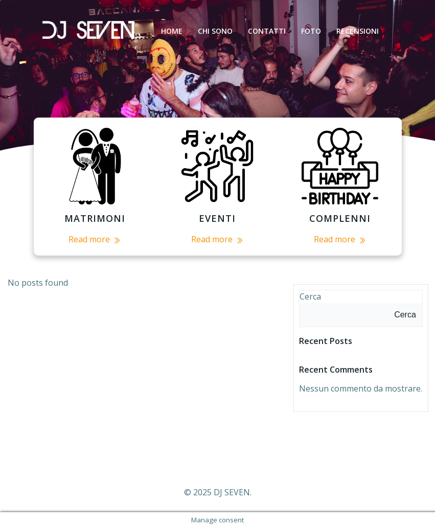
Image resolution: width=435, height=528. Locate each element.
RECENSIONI (357, 31)
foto (311, 31)
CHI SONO (215, 31)
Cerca (310, 296)
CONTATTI (267, 31)
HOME (171, 31)
